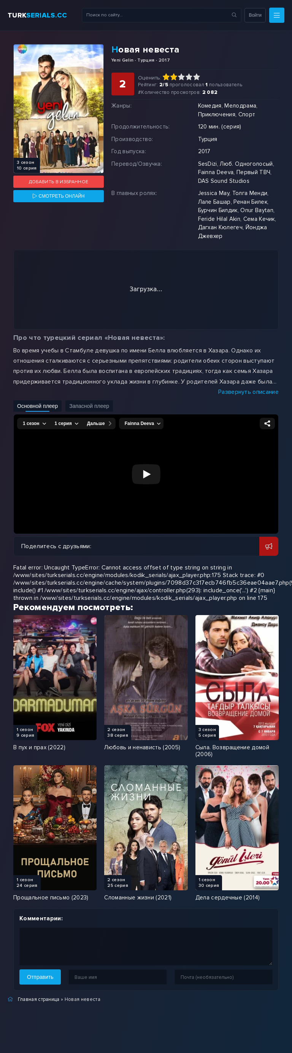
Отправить (40, 977)
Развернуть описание (248, 392)
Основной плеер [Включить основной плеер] (37, 406)
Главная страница (39, 999)
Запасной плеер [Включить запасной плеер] (89, 406)
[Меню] (276, 15)
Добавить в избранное (58, 182)
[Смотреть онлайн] (58, 196)
